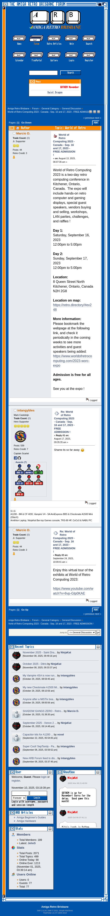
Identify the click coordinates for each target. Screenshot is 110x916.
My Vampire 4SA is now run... (40, 675)
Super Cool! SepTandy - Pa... (39, 746)
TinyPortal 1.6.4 (49, 913)
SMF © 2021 (53, 911)
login (43, 777)
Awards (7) (21, 462)
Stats (19, 828)
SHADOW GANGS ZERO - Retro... (43, 711)
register (16, 780)
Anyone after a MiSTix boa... (39, 699)
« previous (88, 118)
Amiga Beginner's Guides (31, 817)
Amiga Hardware (26, 821)
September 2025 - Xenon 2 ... (40, 722)
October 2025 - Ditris (35, 663)
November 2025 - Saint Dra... (39, 652)
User (18, 772)
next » (98, 118)
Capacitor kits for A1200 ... (38, 734)
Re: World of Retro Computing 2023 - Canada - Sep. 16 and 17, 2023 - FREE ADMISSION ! (64, 421)
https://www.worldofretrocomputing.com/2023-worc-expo (72, 360)
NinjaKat (73, 778)
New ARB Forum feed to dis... (40, 758)
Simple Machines (66, 911)
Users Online (26, 874)
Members (24, 834)
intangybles (25, 410)
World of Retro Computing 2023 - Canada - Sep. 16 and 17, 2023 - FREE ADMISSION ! (64, 144)
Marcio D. (23, 133)
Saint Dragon (55, 92)
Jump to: (63, 632)
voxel (60, 734)
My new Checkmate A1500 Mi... (41, 687)
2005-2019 (62, 913)
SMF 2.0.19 (41, 911)
